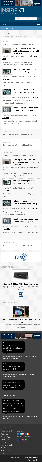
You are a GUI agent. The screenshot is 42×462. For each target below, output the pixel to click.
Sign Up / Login (7, 28)
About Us (4, 434)
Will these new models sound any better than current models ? (11, 366)
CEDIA (3, 454)
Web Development (31, 457)
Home (3, 33)
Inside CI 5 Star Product (21, 294)
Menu (4, 24)
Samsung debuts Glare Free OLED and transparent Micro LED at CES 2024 (25, 50)
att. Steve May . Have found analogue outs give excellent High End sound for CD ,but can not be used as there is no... (13, 406)
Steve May (6, 79)
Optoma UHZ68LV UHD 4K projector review (21, 284)
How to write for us (8, 450)
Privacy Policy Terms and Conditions (6, 439)
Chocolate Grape (34, 460)
